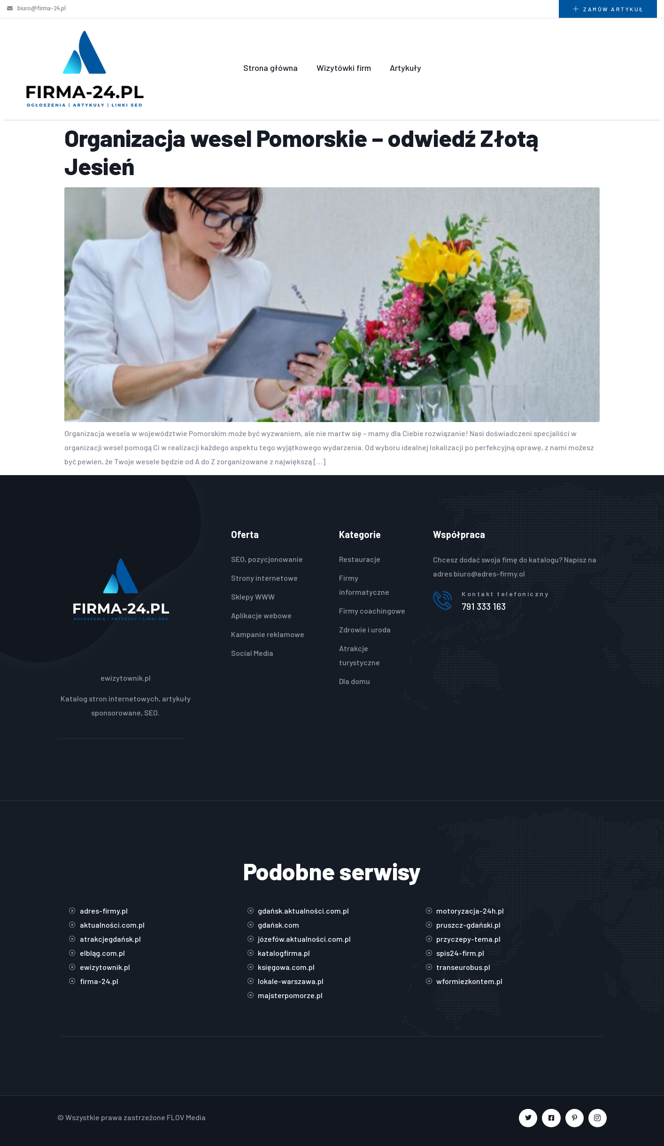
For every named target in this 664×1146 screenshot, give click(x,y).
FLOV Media (186, 1117)
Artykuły (405, 67)
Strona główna (270, 67)
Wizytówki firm (344, 67)
